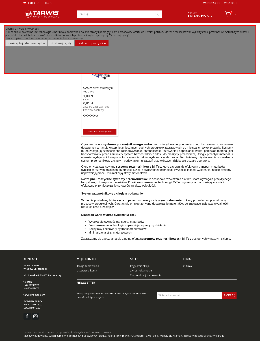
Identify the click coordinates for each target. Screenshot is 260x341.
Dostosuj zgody (61, 43)
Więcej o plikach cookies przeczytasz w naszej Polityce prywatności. (45, 38)
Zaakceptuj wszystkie (91, 43)
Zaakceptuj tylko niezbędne (26, 43)
